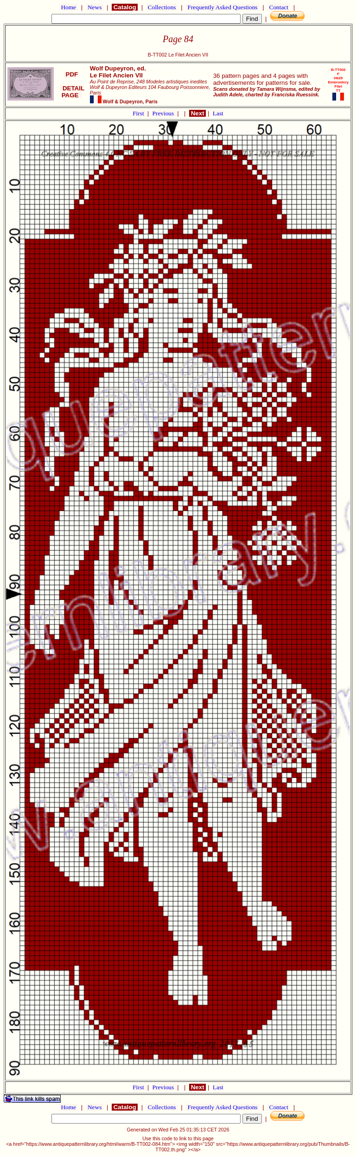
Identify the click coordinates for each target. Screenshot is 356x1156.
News (94, 7)
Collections (162, 7)
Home (68, 7)
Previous (164, 113)
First (139, 113)
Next (197, 113)
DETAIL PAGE (72, 92)
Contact (278, 7)
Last (218, 113)
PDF (72, 74)
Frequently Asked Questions (222, 7)
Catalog (125, 7)
